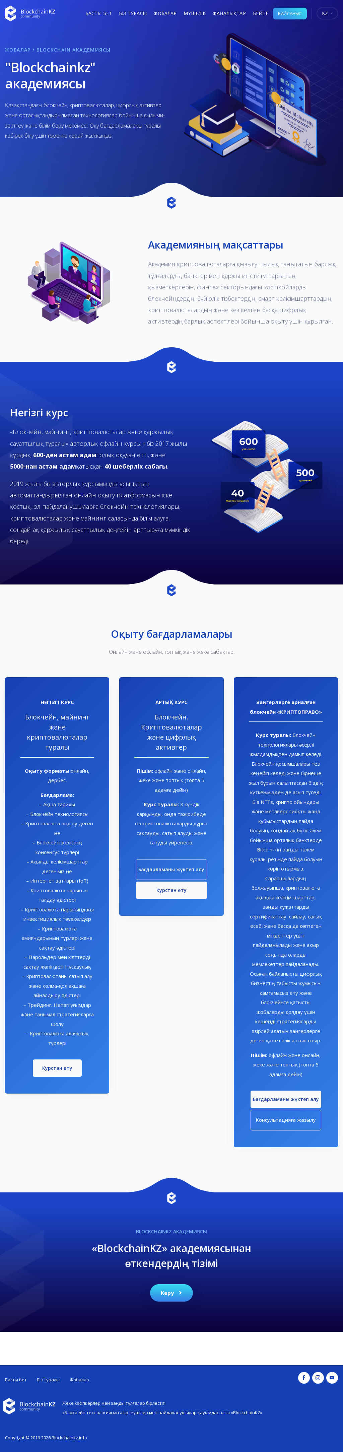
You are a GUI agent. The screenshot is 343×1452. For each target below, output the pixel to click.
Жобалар (165, 13)
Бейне (261, 13)
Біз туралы (133, 13)
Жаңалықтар (229, 13)
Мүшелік (195, 13)
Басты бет (98, 13)
